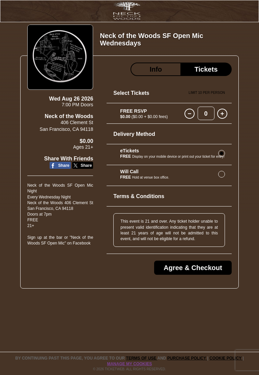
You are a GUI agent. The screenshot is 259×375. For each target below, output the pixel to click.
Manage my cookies (129, 364)
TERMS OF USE (141, 358)
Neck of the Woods (69, 116)
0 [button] (206, 113)
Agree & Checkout (193, 267)
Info (156, 69)
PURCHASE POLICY (187, 358)
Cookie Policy (225, 358)
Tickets (206, 69)
